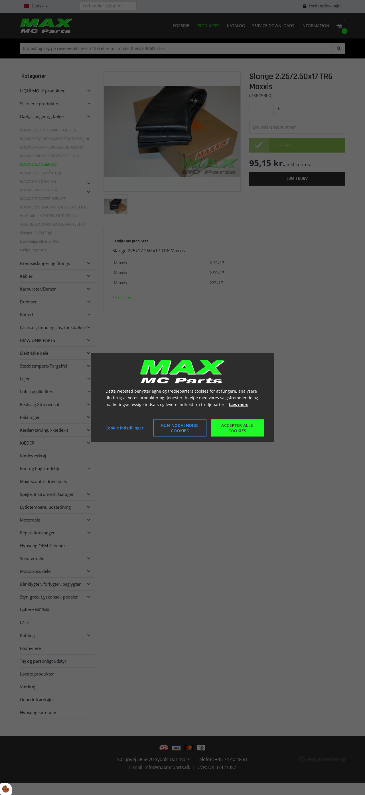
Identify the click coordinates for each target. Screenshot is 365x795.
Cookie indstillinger (124, 428)
